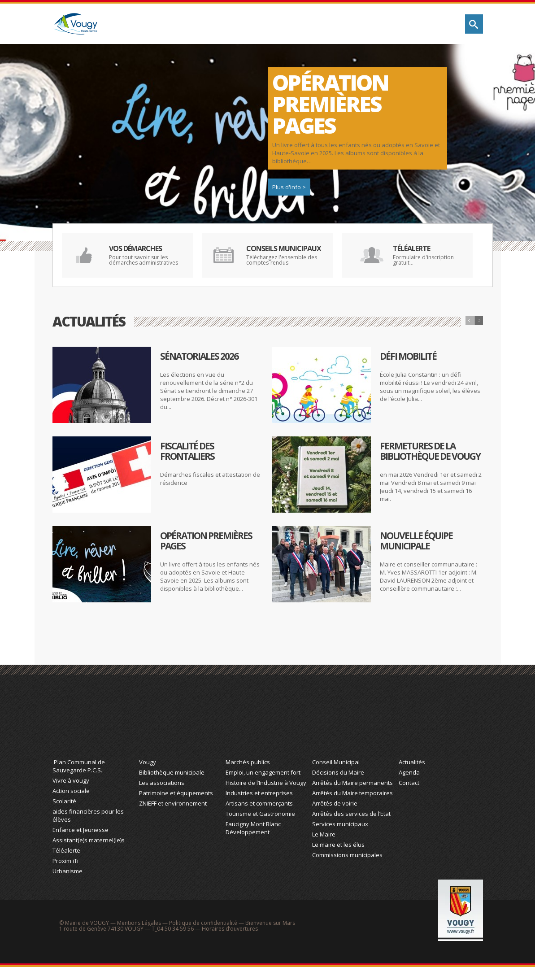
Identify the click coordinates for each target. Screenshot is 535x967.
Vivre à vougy (70, 780)
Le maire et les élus (338, 845)
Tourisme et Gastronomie (260, 814)
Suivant (478, 320)
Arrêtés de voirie (334, 803)
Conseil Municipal (336, 762)
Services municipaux (340, 824)
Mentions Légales (139, 923)
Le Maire (323, 834)
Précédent (469, 320)
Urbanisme (67, 871)
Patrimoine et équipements (176, 793)
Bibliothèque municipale (171, 772)
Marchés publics (248, 762)
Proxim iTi (65, 861)
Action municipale (389, 24)
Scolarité (64, 801)
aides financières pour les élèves (88, 815)
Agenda (409, 772)
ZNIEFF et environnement (173, 803)
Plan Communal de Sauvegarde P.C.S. (78, 766)
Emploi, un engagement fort (263, 772)
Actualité (440, 721)
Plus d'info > (289, 187)
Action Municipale (353, 721)
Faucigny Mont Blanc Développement (253, 828)
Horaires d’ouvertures (230, 928)
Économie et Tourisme (267, 721)
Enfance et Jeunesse (80, 830)
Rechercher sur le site (474, 24)
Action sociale (71, 791)
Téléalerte (66, 850)
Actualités (412, 762)
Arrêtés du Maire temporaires (352, 793)
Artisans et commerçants (259, 803)
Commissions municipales (347, 855)
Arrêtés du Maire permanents (352, 783)
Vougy (147, 762)
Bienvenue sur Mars (270, 923)
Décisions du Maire (338, 772)
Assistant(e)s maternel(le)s (88, 840)
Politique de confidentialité (203, 923)
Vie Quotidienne (93, 721)
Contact (409, 783)
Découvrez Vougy (259, 24)
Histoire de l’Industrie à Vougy (266, 783)
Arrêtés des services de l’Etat (351, 814)
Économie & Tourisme (328, 24)
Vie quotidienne (181, 24)
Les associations (161, 783)
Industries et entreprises (259, 793)
